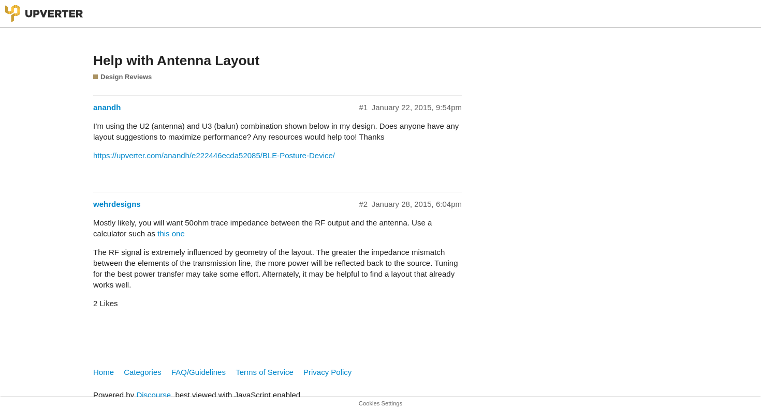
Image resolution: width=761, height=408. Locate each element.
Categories (143, 372)
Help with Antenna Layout (176, 60)
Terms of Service (265, 372)
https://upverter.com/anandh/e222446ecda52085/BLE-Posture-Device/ (214, 155)
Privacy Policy (327, 372)
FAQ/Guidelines (198, 372)
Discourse (153, 394)
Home (103, 372)
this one (171, 233)
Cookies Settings (380, 403)
